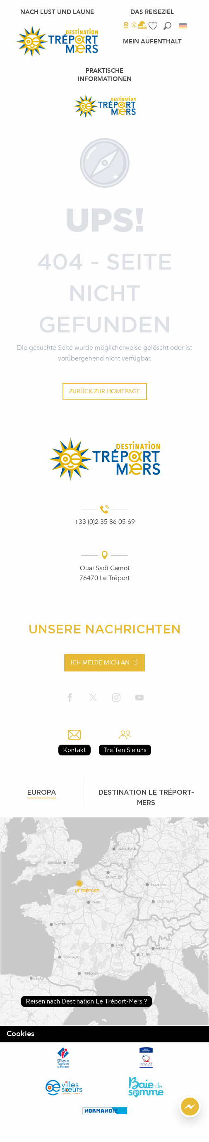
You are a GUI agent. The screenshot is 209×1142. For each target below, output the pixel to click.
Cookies (20, 1034)
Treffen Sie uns (125, 750)
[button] (167, 26)
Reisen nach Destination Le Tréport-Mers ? (86, 1001)
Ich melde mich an (100, 663)
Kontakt (74, 750)
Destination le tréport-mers (146, 797)
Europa (41, 792)
